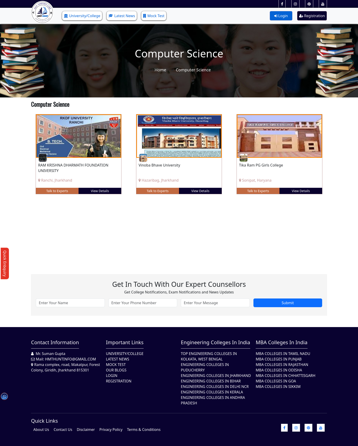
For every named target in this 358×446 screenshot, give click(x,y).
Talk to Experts (57, 191)
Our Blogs (116, 370)
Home (160, 70)
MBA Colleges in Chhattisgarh (285, 375)
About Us (41, 429)
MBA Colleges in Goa (276, 381)
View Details (100, 191)
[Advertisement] (168, 231)
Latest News (121, 15)
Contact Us (63, 429)
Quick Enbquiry (4, 263)
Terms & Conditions (144, 429)
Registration (312, 15)
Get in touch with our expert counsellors (179, 284)
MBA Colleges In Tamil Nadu (283, 353)
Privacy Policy (110, 429)
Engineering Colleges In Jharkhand (216, 375)
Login (281, 15)
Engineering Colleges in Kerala (212, 392)
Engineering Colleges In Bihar (211, 381)
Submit (288, 302)
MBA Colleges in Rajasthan (282, 364)
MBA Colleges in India (282, 342)
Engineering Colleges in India (215, 342)
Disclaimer (86, 429)
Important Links (125, 342)
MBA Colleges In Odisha (279, 370)
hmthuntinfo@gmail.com (70, 359)
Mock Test (153, 15)
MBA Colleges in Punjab (279, 359)
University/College (82, 15)
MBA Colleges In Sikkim (278, 386)
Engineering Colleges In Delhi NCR (215, 386)
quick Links (44, 420)
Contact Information (55, 342)
